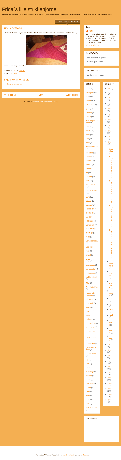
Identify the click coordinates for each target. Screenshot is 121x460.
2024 (110, 98)
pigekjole (89, 213)
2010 (110, 372)
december (111, 150)
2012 (110, 361)
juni (111, 304)
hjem (88, 392)
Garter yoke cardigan (90, 294)
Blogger (85, 455)
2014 (110, 350)
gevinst (89, 205)
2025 (110, 92)
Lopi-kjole (90, 247)
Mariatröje (90, 372)
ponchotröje (90, 269)
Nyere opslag (10, 95)
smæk (88, 307)
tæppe (88, 169)
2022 (110, 109)
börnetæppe (91, 331)
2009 (110, 378)
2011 (110, 367)
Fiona (88, 315)
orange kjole (91, 354)
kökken (89, 165)
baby (88, 135)
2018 (110, 131)
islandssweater (92, 147)
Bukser (89, 217)
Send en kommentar (14, 84)
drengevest (90, 343)
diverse (89, 113)
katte (88, 396)
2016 (110, 142)
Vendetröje (90, 327)
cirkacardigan (91, 337)
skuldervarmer (91, 408)
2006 (110, 394)
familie (88, 161)
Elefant (89, 368)
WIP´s (88, 117)
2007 (110, 389)
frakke (88, 388)
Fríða (90, 31)
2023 (110, 103)
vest (87, 364)
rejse (88, 237)
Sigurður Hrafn (91, 191)
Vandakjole (90, 225)
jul (87, 173)
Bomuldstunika (92, 241)
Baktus (88, 311)
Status (88, 201)
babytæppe (90, 265)
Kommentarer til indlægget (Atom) (45, 101)
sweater (89, 105)
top (87, 360)
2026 (110, 89)
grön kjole (90, 303)
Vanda (88, 157)
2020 (110, 120)
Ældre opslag (72, 95)
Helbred (89, 319)
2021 (110, 114)
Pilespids (89, 299)
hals (87, 181)
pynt (87, 404)
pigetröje (89, 233)
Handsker (90, 209)
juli (111, 298)
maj (111, 310)
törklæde (89, 153)
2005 (110, 400)
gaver (88, 131)
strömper (89, 93)
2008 (110, 383)
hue (87, 97)
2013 (110, 356)
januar (110, 339)
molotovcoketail (68, 455)
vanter (88, 101)
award (88, 255)
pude (88, 400)
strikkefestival (91, 277)
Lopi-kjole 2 (90, 323)
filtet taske (90, 384)
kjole (88, 143)
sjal (15, 73)
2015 (110, 344)
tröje (87, 127)
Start (41, 95)
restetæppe (90, 273)
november (111, 265)
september (110, 285)
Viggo (88, 380)
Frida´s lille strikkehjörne (29, 9)
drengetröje (90, 185)
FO (12, 73)
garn (87, 109)
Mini (87, 251)
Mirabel (89, 376)
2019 (110, 125)
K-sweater (90, 229)
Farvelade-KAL (92, 287)
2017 (110, 136)
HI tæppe (89, 221)
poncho (89, 177)
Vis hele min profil (93, 45)
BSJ (87, 283)
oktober (110, 275)
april (111, 315)
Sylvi (88, 197)
